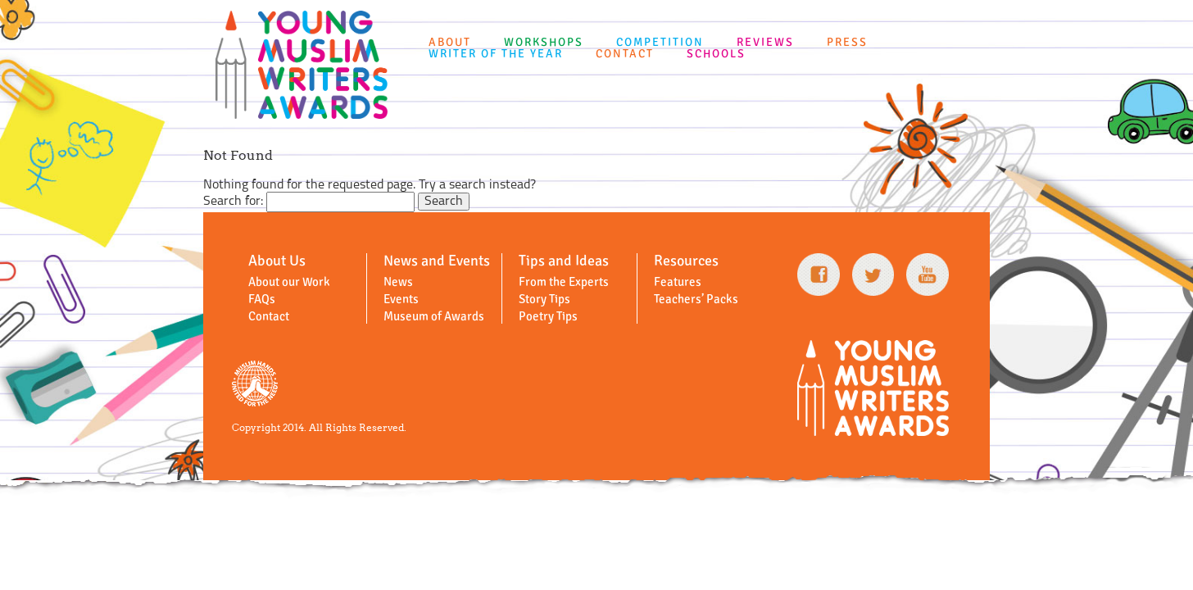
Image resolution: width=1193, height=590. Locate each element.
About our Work (289, 282)
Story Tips (544, 299)
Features (677, 282)
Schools (716, 54)
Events (401, 299)
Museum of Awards (433, 316)
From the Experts (564, 282)
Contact (625, 54)
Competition (660, 42)
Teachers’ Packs (696, 299)
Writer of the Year (496, 54)
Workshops (543, 42)
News (398, 282)
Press (847, 42)
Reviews (765, 42)
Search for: (233, 201)
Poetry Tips (548, 316)
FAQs (261, 299)
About (450, 42)
